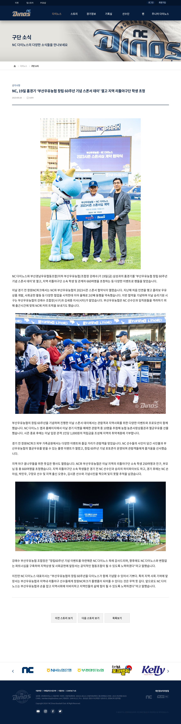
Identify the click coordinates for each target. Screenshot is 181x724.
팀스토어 (30, 2)
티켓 (17, 2)
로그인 (151, 2)
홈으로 (15, 66)
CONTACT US (71, 691)
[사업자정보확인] (92, 696)
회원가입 (162, 2)
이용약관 (38, 691)
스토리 (74, 14)
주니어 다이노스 (160, 14)
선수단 (125, 14)
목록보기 (117, 618)
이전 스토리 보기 (64, 618)
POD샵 (43, 2)
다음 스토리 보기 (90, 618)
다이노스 (56, 14)
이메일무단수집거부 (50, 691)
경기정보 (91, 14)
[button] (168, 671)
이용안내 (61, 691)
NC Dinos (21, 13)
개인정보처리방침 (162, 691)
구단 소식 (35, 66)
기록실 (108, 14)
